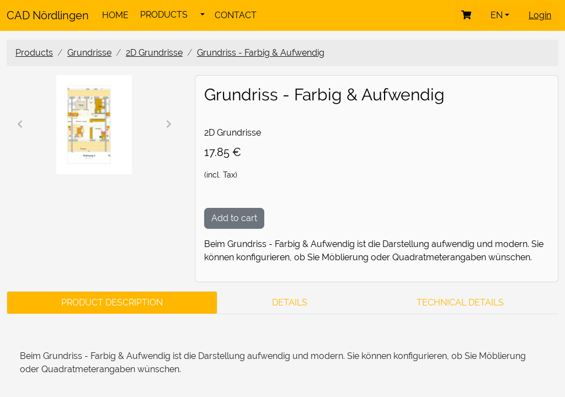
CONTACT (236, 15)
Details (289, 302)
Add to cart (234, 218)
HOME (115, 15)
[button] (202, 14)
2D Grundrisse (154, 52)
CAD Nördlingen (48, 15)
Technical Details (460, 302)
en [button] (498, 15)
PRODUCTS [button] (164, 14)
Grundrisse (89, 52)
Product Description (112, 302)
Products (34, 52)
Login (540, 15)
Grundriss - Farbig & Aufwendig (260, 52)
